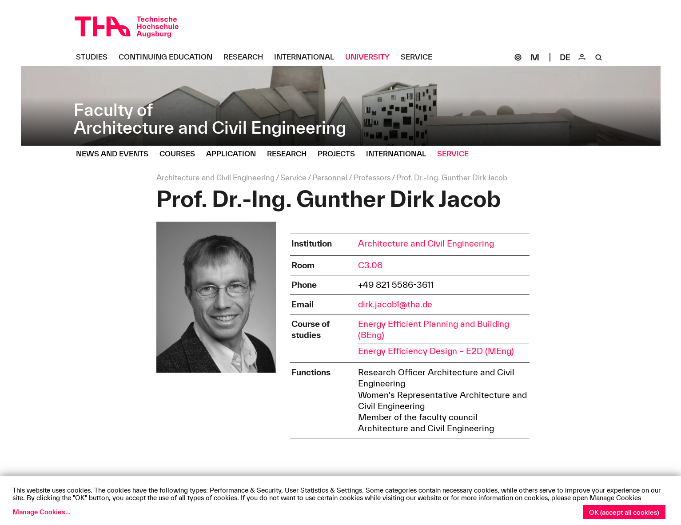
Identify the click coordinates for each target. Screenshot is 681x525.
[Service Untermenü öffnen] (419, 57)
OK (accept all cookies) (624, 512)
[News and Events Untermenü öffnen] (115, 154)
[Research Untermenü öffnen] (246, 57)
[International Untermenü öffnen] (307, 57)
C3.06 (370, 265)
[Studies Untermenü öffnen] (95, 57)
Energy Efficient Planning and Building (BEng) (433, 329)
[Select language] (565, 57)
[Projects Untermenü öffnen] (339, 154)
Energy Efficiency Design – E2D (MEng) (436, 351)
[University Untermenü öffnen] (370, 57)
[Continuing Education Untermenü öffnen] (168, 57)
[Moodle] (534, 57)
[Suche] (598, 57)
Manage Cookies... (41, 512)
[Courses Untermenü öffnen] (180, 154)
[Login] (581, 57)
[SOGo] (518, 57)
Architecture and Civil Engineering (426, 243)
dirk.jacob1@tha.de (395, 304)
